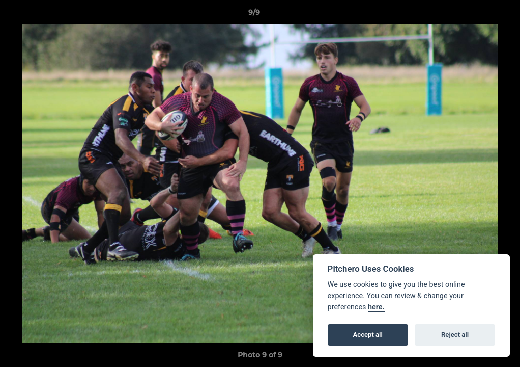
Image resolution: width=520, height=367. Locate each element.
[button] (477, 14)
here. (376, 307)
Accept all (368, 334)
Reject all (455, 334)
